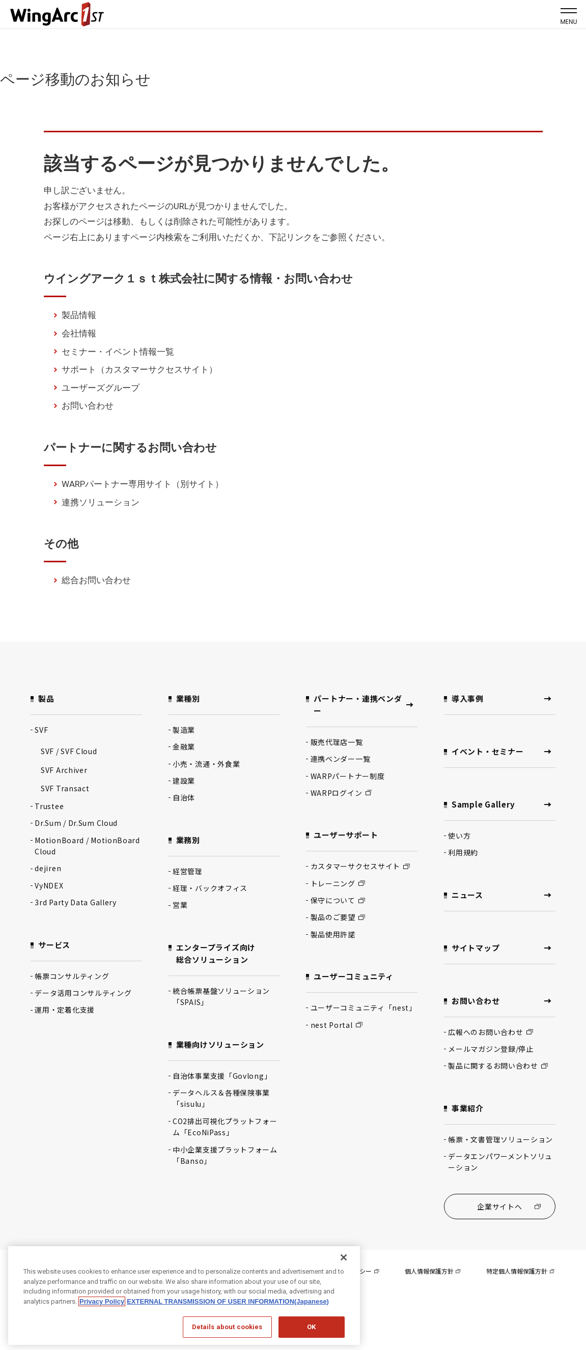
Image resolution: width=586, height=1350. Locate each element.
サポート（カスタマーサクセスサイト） (139, 369)
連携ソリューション (100, 502)
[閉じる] (343, 1257)
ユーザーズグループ (100, 388)
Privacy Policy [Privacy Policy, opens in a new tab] (101, 1301)
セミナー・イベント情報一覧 (118, 352)
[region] (184, 1295)
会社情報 (79, 333)
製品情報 (79, 315)
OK (311, 1327)
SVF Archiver (64, 770)
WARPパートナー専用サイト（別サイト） (143, 484)
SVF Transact (65, 788)
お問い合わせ (88, 405)
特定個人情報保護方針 (520, 1271)
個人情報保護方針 (433, 1271)
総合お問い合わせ (96, 580)
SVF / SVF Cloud (69, 751)
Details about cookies (227, 1327)
